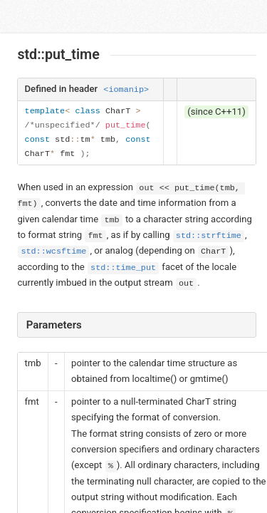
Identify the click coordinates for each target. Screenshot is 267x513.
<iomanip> (126, 90)
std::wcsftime (53, 251)
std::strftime (208, 236)
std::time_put (123, 268)
